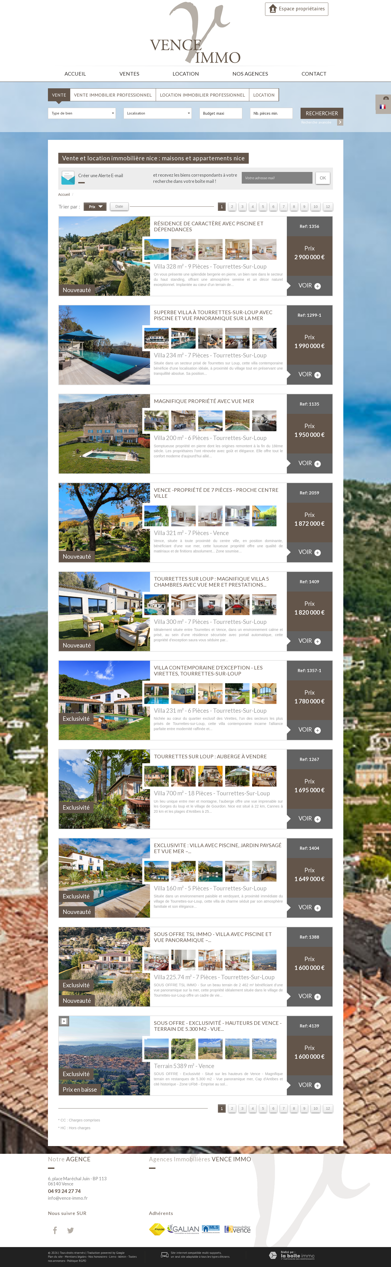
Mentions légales (75, 1256)
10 (316, 207)
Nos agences (250, 74)
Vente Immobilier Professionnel (113, 95)
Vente (59, 95)
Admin (122, 1256)
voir (309, 285)
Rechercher (322, 113)
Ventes (129, 74)
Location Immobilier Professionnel (202, 95)
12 (328, 207)
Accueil (75, 74)
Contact (314, 74)
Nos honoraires (97, 1256)
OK (323, 178)
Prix (96, 207)
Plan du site (55, 1256)
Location (186, 74)
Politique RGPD (76, 1261)
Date (119, 206)
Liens (112, 1256)
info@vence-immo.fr (68, 1198)
